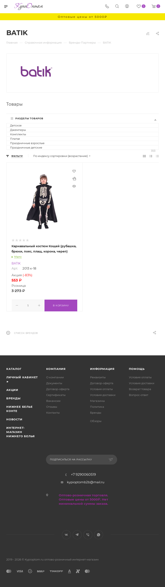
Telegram (77, 534)
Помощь (137, 368)
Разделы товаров (29, 118)
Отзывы (51, 406)
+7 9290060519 (83, 474)
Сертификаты (55, 394)
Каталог (14, 368)
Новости (14, 419)
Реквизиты (98, 376)
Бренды (13, 398)
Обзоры (95, 420)
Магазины (97, 400)
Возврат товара (140, 388)
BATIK (16, 263)
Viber (87, 534)
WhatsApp (98, 534)
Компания (56, 368)
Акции (12, 389)
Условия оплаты (101, 388)
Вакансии (53, 400)
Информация (102, 368)
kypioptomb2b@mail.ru (85, 482)
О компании (55, 376)
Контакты (53, 412)
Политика (97, 406)
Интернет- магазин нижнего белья (20, 431)
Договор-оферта (57, 388)
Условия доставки (102, 394)
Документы (54, 382)
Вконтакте (66, 534)
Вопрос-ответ (138, 394)
